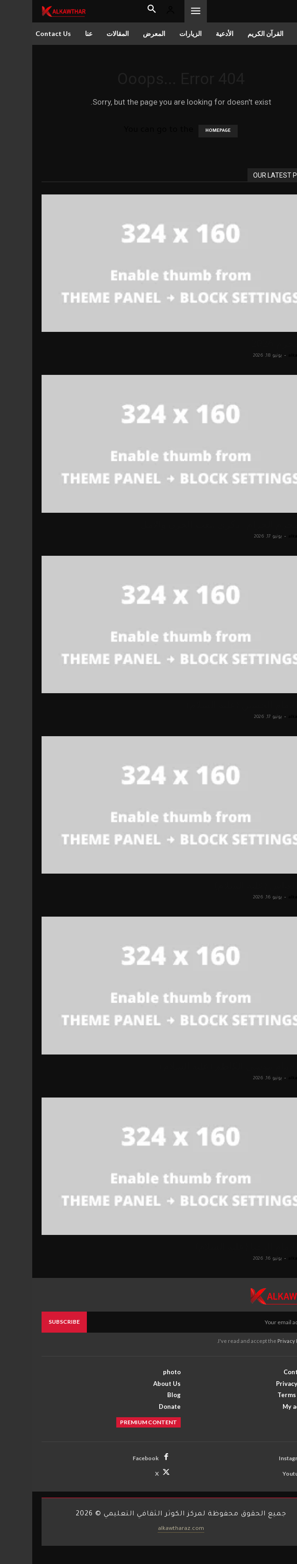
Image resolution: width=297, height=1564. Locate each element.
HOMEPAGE (185, 131)
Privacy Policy (261, 1341)
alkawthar (268, 356)
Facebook (113, 1458)
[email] (171, 1322)
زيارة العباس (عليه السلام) (235, 885)
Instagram (260, 1458)
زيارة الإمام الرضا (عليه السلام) (225, 1246)
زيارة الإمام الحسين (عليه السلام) (221, 704)
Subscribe (32, 1321)
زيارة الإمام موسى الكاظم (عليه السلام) (207, 1066)
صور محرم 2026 (253, 343)
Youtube (261, 1473)
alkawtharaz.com (149, 1529)
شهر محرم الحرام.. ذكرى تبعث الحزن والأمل (198, 524)
